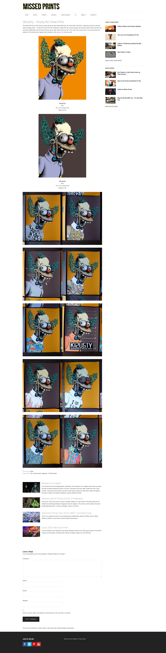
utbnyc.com (59, 32)
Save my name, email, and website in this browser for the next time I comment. (47, 613)
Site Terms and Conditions (70, 639)
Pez (31, 473)
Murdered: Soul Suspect (51, 483)
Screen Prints (37, 473)
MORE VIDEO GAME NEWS (113, 60)
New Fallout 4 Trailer (124, 52)
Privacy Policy (82, 639)
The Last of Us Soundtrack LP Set (128, 35)
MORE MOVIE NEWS (111, 106)
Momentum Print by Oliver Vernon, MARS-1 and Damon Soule (66, 513)
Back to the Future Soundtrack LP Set (129, 81)
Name (25, 580)
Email (25, 590)
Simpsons (44, 473)
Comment (26, 558)
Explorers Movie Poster (125, 89)
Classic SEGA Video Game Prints (55, 527)
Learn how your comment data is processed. (60, 628)
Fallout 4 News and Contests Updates (129, 26)
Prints (31, 471)
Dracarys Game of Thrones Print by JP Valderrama (62, 498)
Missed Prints (41, 6)
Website (25, 600)
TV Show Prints (52, 473)
